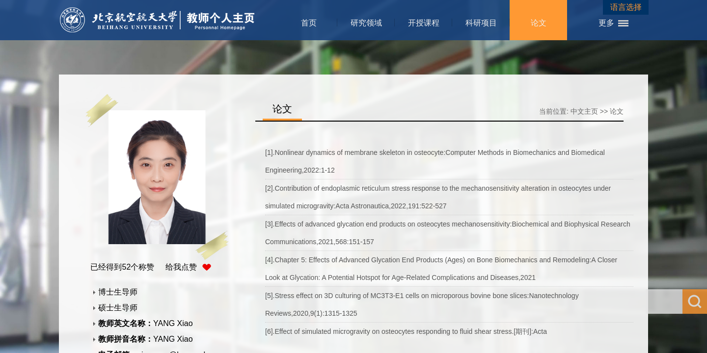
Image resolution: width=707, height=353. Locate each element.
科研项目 (481, 23)
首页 (309, 23)
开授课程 (423, 23)
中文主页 (584, 111)
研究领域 (366, 23)
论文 (538, 23)
